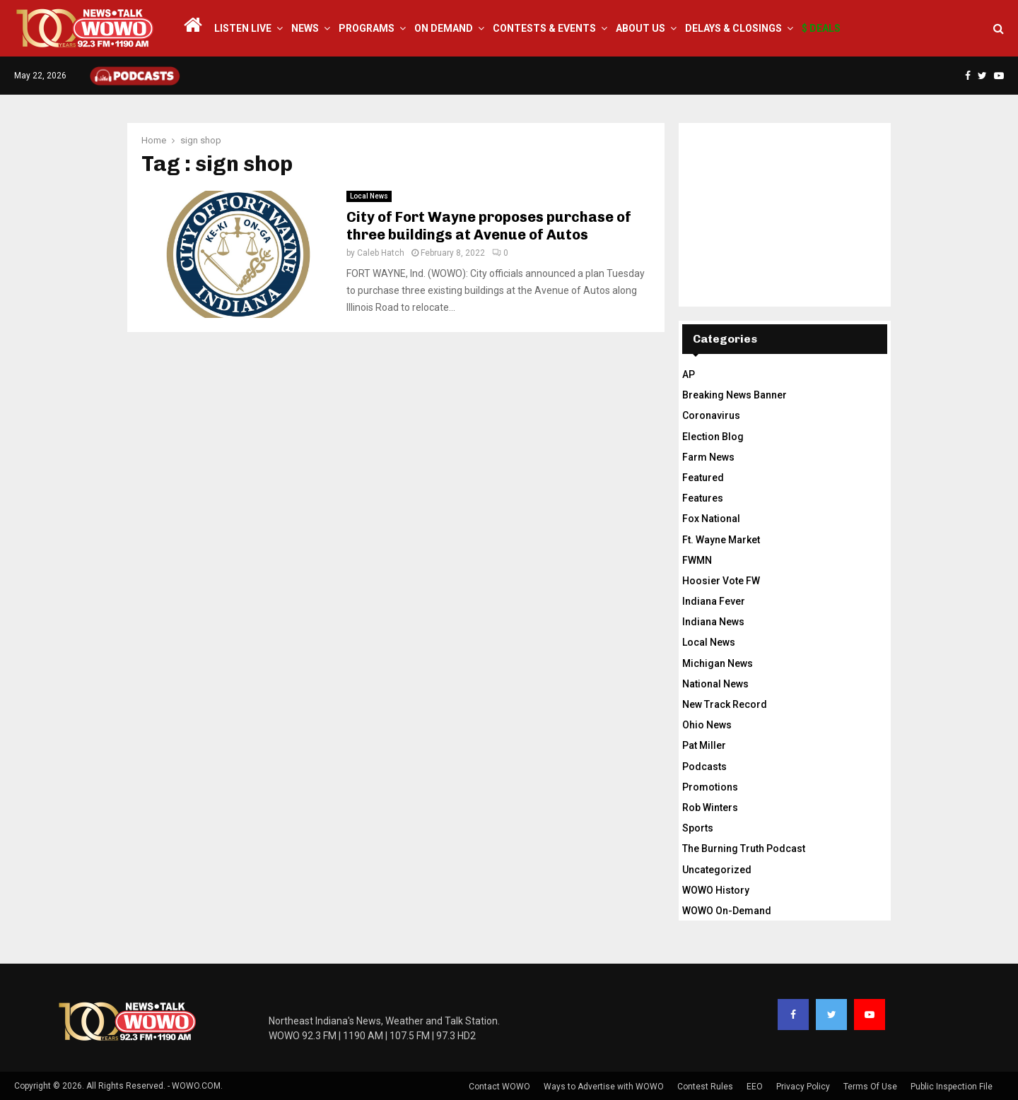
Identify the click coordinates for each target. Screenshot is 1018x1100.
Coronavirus (711, 415)
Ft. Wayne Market (721, 539)
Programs (366, 28)
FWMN (697, 560)
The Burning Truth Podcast (743, 848)
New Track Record (724, 704)
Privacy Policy (803, 1087)
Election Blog (713, 436)
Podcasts (704, 766)
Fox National (711, 518)
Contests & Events (544, 28)
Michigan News (717, 663)
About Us (640, 28)
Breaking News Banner (734, 395)
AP (688, 374)
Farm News (708, 457)
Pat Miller (704, 745)
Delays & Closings (733, 28)
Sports (697, 828)
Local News (369, 196)
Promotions (710, 787)
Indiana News (713, 621)
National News (715, 684)
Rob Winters (710, 807)
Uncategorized (716, 869)
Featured (703, 477)
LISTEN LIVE (242, 28)
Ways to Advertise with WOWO (604, 1087)
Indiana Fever (713, 601)
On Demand (443, 28)
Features (702, 498)
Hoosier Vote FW (721, 580)
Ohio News (707, 725)
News (305, 28)
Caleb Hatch (380, 253)
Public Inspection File (952, 1087)
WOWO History (715, 890)
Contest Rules (705, 1087)
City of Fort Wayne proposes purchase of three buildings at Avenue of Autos (488, 225)
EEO (755, 1087)
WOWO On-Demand (726, 910)
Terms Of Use (870, 1087)
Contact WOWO (499, 1087)
